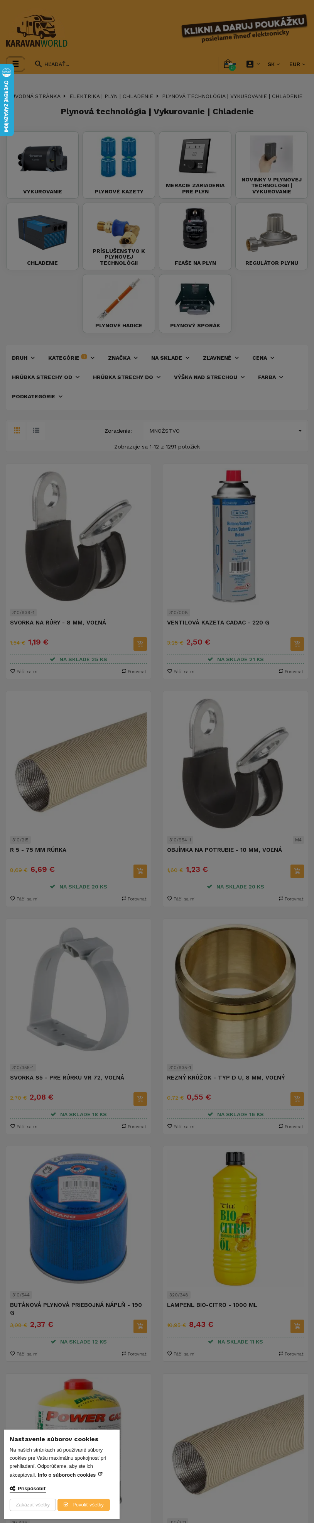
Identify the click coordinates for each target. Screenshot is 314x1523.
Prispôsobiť (32, 1488)
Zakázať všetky (33, 1505)
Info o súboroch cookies (67, 1475)
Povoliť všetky (87, 1505)
